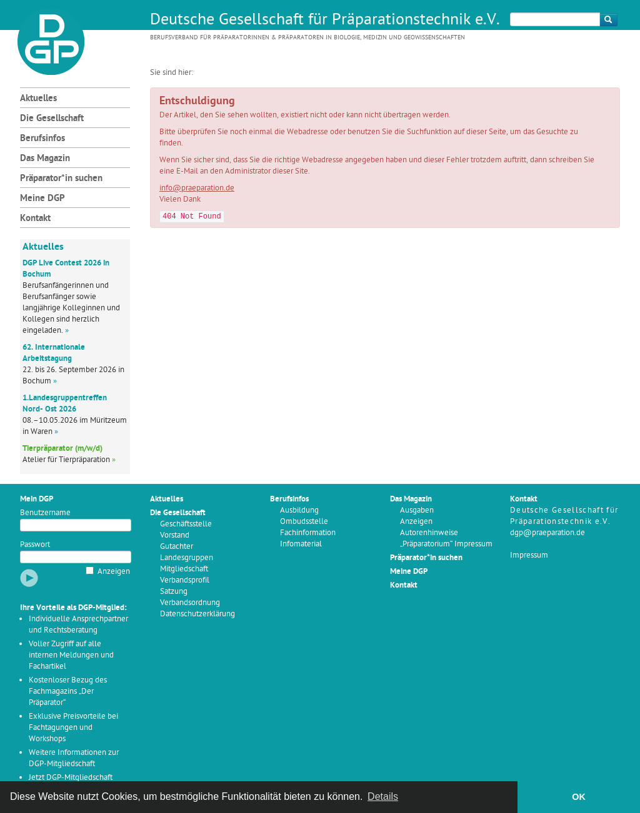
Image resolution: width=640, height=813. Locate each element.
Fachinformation (308, 533)
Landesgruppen (186, 558)
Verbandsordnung (190, 603)
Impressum (529, 555)
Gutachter (176, 546)
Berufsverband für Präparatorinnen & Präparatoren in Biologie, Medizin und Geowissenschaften (307, 38)
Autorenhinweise (429, 533)
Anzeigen (114, 571)
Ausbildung (299, 510)
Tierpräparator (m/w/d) (62, 448)
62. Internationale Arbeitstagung (53, 353)
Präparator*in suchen (61, 179)
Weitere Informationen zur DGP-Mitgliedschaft (74, 758)
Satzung (174, 591)
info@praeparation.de (196, 188)
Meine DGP (42, 199)
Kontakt (35, 219)
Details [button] (383, 796)
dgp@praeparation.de (547, 533)
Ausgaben (417, 510)
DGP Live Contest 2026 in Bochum (65, 269)
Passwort (35, 545)
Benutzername (45, 513)
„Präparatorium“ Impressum (446, 544)
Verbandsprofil (184, 580)
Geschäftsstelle (186, 524)
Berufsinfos (42, 139)
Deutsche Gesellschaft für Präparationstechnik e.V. (325, 20)
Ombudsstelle (304, 521)
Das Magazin (45, 159)
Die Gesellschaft (52, 119)
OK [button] (579, 797)
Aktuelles (38, 99)
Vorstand (174, 535)
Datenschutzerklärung (197, 614)
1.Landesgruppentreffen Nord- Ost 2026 (64, 404)
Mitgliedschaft (184, 569)
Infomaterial (301, 544)
